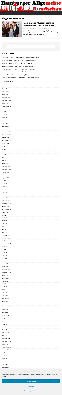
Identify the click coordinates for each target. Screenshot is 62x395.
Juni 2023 (4, 183)
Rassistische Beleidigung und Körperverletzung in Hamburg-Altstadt (20, 57)
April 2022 (4, 223)
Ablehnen (31, 386)
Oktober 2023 (5, 172)
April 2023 (4, 189)
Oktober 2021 (5, 241)
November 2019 (6, 307)
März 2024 (4, 157)
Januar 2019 (5, 335)
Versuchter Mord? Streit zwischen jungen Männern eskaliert (18, 69)
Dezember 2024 (6, 132)
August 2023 (5, 178)
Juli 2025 (4, 112)
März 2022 (4, 226)
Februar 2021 (5, 264)
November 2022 (6, 203)
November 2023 (6, 169)
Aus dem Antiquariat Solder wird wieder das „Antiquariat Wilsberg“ (20, 77)
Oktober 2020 (5, 275)
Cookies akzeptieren (31, 381)
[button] (59, 371)
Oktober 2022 (5, 206)
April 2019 (4, 327)
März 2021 (4, 261)
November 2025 (6, 100)
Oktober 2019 (5, 310)
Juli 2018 (4, 353)
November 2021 (6, 238)
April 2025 (4, 120)
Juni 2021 (4, 252)
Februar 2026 (5, 92)
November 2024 (6, 135)
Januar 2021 (5, 267)
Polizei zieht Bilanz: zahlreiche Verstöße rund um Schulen (17, 63)
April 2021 (4, 258)
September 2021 (6, 244)
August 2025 (5, 109)
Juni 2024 (4, 149)
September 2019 (6, 312)
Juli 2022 (4, 215)
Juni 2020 (4, 287)
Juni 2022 (4, 218)
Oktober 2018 (5, 344)
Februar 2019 (5, 332)
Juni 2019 (4, 321)
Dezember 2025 (6, 97)
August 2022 (5, 212)
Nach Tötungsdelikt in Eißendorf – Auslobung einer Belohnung (19, 60)
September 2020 (6, 278)
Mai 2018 (4, 358)
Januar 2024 (5, 163)
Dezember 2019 (6, 304)
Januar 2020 (5, 301)
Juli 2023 (4, 180)
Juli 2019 (4, 318)
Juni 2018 (4, 355)
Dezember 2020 (6, 269)
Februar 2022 (5, 229)
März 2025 (4, 123)
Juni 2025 (4, 114)
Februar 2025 (5, 126)
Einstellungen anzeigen (31, 391)
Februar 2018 (5, 367)
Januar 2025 (5, 129)
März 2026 (4, 89)
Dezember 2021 (6, 235)
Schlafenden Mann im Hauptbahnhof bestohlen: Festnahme (18, 66)
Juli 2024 (4, 146)
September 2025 (6, 106)
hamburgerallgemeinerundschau (42, 28)
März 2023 (4, 192)
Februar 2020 (5, 298)
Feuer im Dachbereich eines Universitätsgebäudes (15, 75)
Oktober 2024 (5, 137)
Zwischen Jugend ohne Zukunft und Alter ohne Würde (16, 72)
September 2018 (6, 347)
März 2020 (4, 295)
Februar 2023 (5, 195)
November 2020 (6, 272)
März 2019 (4, 330)
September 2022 (6, 209)
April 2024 (4, 155)
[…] (44, 34)
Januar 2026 (5, 94)
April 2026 (4, 86)
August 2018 (5, 350)
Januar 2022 (5, 232)
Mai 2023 (4, 186)
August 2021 (5, 246)
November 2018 (6, 341)
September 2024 (6, 140)
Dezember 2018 (6, 338)
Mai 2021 (4, 255)
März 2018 (4, 364)
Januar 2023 (5, 198)
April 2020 (4, 292)
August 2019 (5, 315)
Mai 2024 (4, 152)
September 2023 (6, 175)
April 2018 (4, 361)
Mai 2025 (4, 117)
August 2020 (5, 281)
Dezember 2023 (6, 166)
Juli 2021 (4, 249)
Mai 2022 (4, 221)
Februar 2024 (5, 160)
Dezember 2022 (6, 201)
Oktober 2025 (5, 103)
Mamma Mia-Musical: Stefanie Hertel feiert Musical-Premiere (38, 24)
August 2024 (5, 143)
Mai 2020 (4, 289)
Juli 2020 (4, 284)
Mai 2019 (4, 324)
